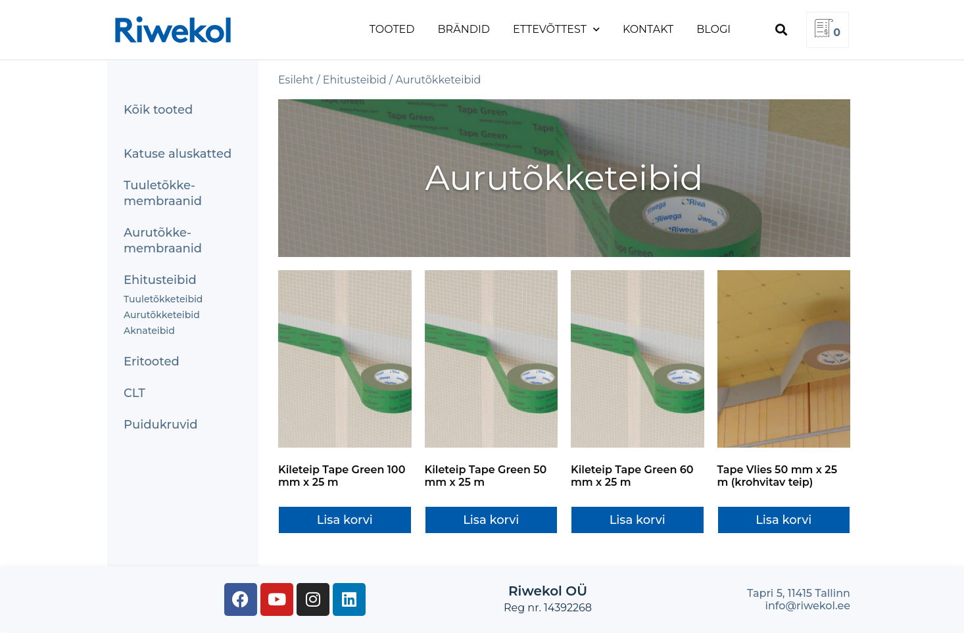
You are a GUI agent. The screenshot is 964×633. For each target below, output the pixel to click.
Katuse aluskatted (177, 154)
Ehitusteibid (160, 280)
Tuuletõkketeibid (163, 299)
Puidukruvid (161, 424)
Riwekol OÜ (547, 591)
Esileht (296, 80)
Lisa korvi (345, 520)
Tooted (392, 29)
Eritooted (152, 361)
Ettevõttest (556, 29)
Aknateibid (149, 331)
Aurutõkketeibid (162, 315)
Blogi (713, 29)
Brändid (464, 29)
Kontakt (648, 29)
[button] (781, 30)
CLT (134, 393)
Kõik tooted (158, 110)
